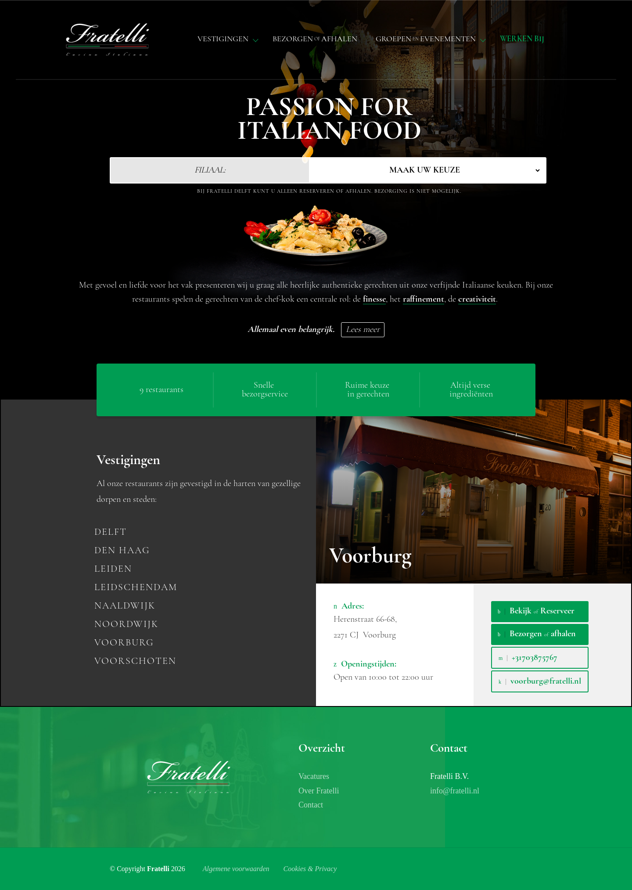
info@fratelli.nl (454, 790)
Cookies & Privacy (310, 868)
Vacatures (313, 776)
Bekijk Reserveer (536, 611)
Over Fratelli (318, 790)
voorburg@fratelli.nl (540, 681)
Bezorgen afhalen (537, 634)
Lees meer (363, 329)
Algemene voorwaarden (236, 868)
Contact (310, 804)
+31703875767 (528, 657)
